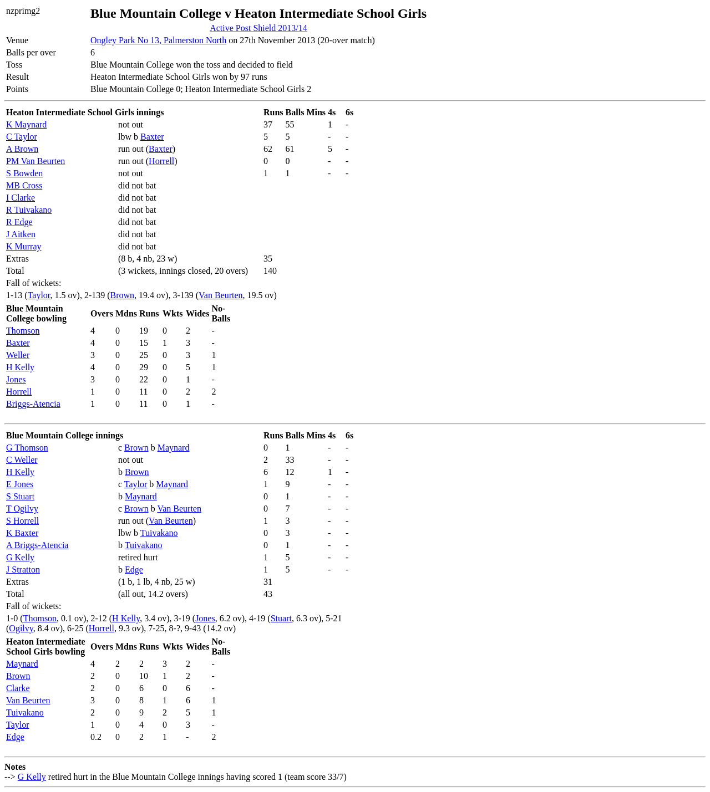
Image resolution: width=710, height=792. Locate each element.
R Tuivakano (29, 209)
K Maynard (26, 124)
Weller (17, 355)
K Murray (24, 246)
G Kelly (20, 557)
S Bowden (24, 173)
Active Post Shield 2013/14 (258, 28)
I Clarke (20, 197)
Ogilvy (21, 628)
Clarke (18, 688)
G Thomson (27, 447)
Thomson (22, 330)
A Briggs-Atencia (37, 545)
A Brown (22, 149)
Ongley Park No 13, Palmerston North (158, 40)
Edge (134, 569)
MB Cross (24, 185)
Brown (122, 295)
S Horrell (22, 520)
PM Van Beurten (35, 161)
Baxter (152, 136)
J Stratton (23, 569)
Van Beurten (221, 295)
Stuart (281, 618)
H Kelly (20, 367)
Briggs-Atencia (33, 403)
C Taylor (21, 136)
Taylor (39, 295)
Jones (16, 379)
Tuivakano (159, 533)
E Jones (19, 484)
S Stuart (20, 496)
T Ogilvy (22, 508)
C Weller (22, 459)
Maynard (174, 447)
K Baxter (22, 533)
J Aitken (21, 234)
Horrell (161, 161)
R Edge (19, 222)
